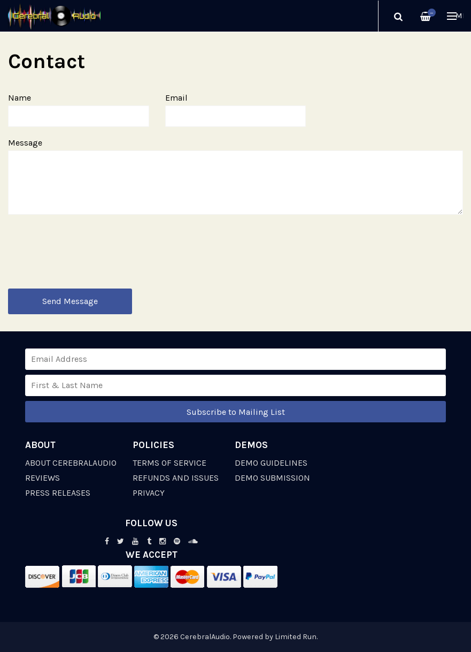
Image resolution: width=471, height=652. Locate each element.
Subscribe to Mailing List (236, 412)
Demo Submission (272, 478)
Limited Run (295, 636)
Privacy (149, 493)
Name (19, 98)
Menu (455, 15)
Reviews (42, 478)
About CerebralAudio (71, 463)
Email (176, 98)
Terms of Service (169, 463)
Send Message (70, 301)
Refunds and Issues (176, 478)
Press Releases (57, 493)
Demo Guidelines (271, 463)
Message (25, 143)
